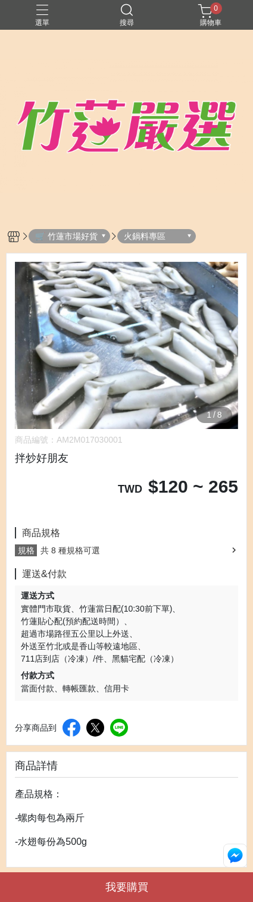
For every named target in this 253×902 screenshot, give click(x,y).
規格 (26, 550)
